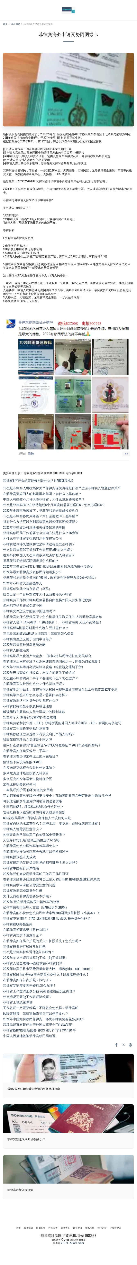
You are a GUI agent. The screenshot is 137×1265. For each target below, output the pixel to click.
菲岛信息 (15, 23)
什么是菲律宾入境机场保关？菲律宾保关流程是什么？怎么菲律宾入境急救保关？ (62, 487)
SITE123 (64, 1243)
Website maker (77, 1243)
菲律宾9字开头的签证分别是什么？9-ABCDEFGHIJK (38, 480)
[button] (4, 10)
